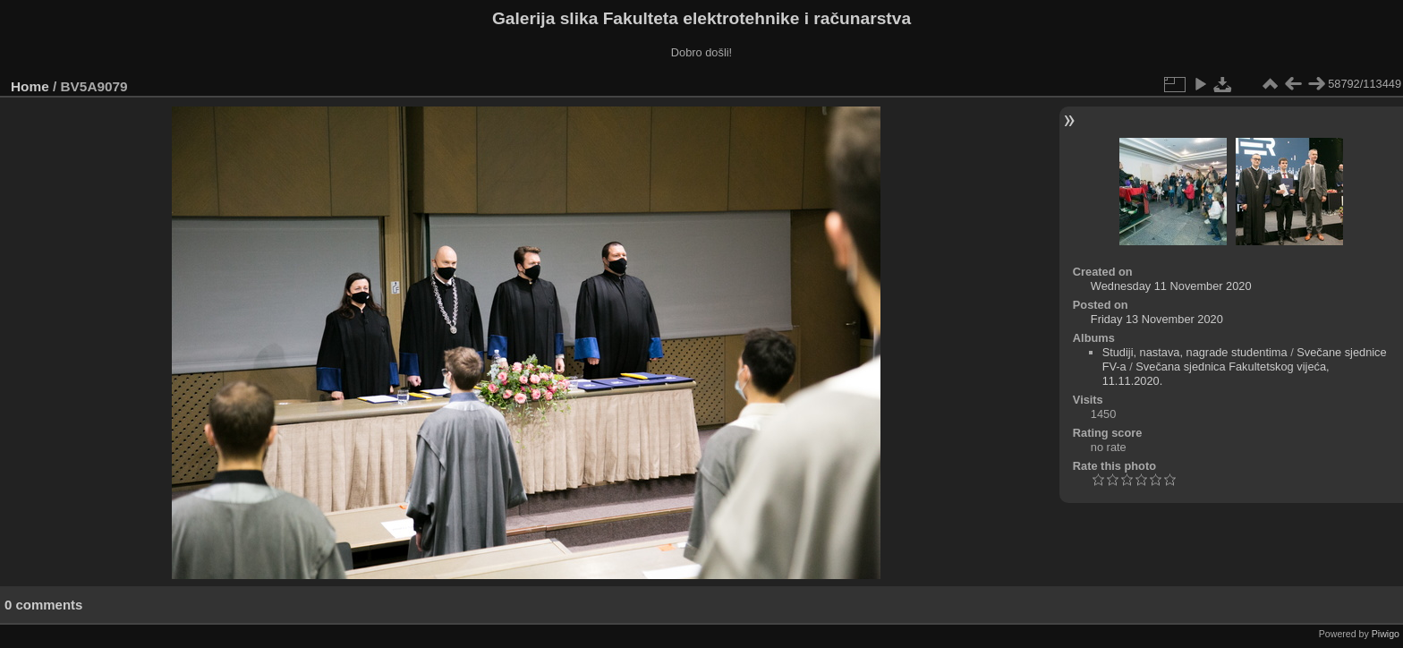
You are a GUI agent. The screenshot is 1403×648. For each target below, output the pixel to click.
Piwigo (1385, 633)
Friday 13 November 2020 (1157, 319)
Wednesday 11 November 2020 (1171, 286)
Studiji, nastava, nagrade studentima (1195, 352)
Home (30, 86)
